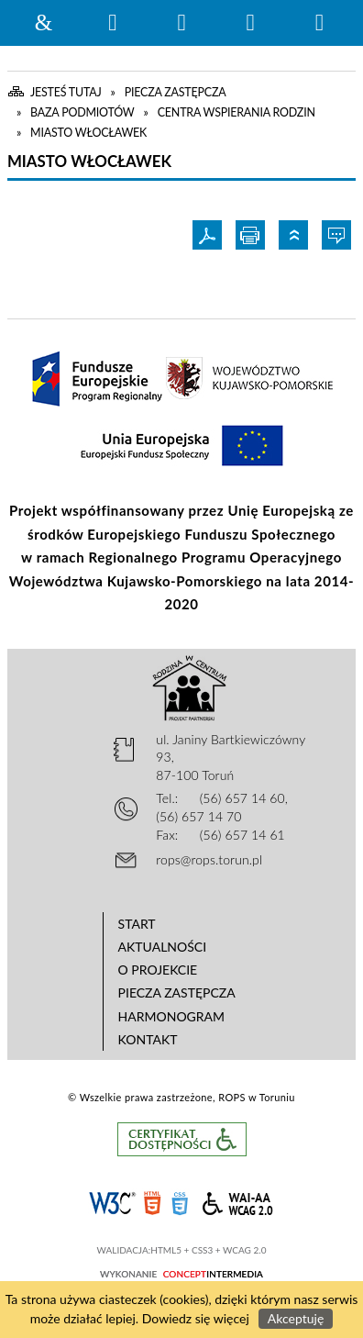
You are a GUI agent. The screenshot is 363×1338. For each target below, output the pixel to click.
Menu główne (250, 23)
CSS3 (180, 1202)
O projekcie (158, 969)
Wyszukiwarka (112, 23)
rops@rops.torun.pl (209, 859)
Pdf (209, 235)
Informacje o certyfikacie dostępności (182, 1139)
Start (137, 923)
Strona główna (44, 23)
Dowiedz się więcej (195, 1318)
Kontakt (148, 1039)
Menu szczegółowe (319, 23)
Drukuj (253, 235)
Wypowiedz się (339, 235)
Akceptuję (296, 1318)
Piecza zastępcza (177, 992)
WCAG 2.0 (237, 1201)
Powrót (296, 235)
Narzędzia (181, 23)
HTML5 (152, 1202)
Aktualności (162, 946)
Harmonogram (172, 1016)
